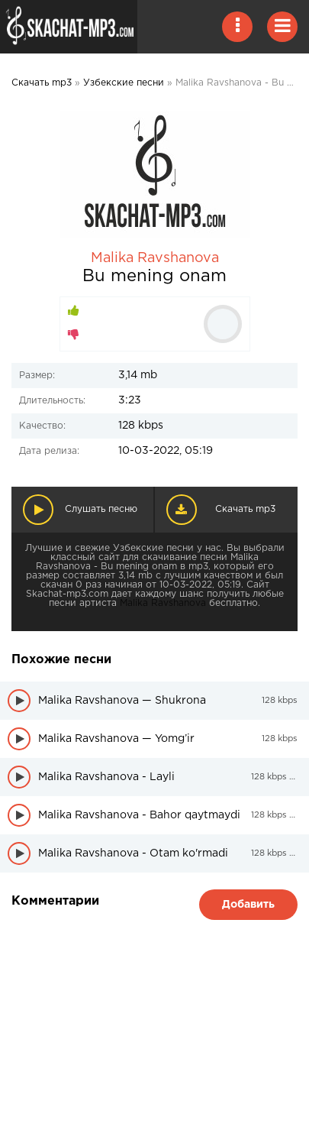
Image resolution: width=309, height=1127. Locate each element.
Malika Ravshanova (155, 258)
